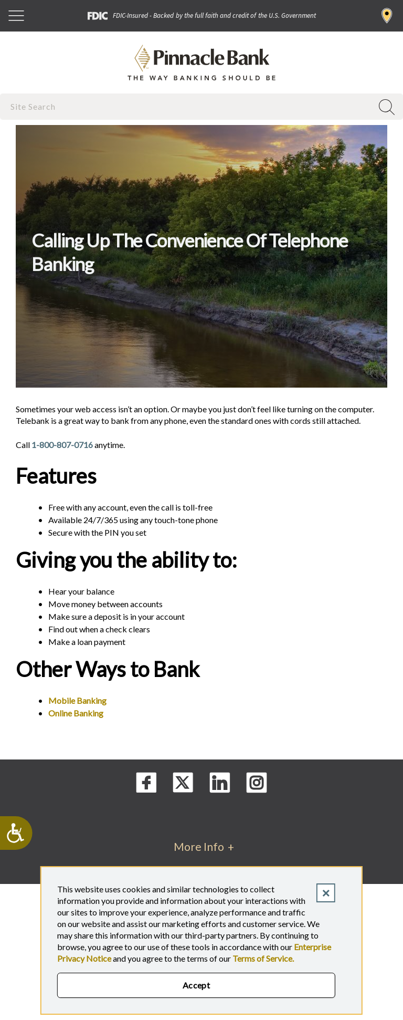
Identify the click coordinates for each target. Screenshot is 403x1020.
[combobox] (187, 106)
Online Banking (75, 713)
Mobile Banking (77, 700)
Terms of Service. (263, 958)
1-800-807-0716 (62, 445)
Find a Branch (387, 16)
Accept (196, 985)
